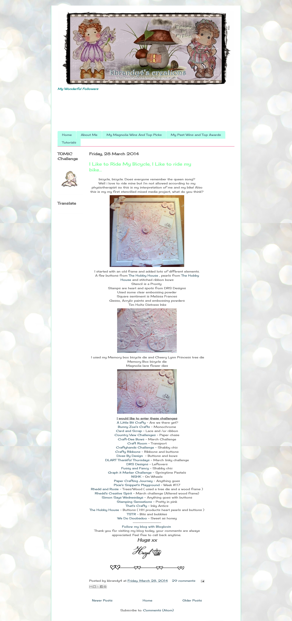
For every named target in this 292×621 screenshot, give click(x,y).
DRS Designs (137, 464)
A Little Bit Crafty (131, 422)
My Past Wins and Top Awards (196, 135)
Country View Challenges (136, 435)
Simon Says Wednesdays (123, 497)
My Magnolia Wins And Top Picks (134, 135)
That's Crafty (137, 506)
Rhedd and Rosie (105, 489)
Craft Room (137, 443)
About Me (89, 135)
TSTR (132, 514)
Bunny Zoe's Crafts (134, 427)
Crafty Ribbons (128, 452)
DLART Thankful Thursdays (127, 460)
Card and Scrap (129, 431)
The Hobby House (144, 275)
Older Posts (192, 600)
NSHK (136, 476)
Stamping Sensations (135, 502)
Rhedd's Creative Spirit (114, 493)
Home (67, 135)
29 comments (183, 581)
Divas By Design (130, 456)
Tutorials (69, 142)
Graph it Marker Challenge (130, 472)
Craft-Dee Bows (131, 439)
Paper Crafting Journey (133, 481)
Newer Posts (102, 600)
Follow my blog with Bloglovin (146, 526)
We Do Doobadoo (132, 518)
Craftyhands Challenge (135, 447)
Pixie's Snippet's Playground (137, 485)
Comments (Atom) (158, 610)
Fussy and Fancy (135, 468)
